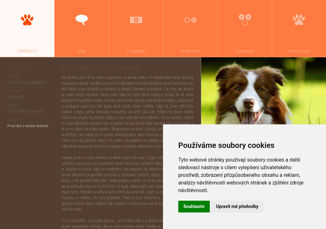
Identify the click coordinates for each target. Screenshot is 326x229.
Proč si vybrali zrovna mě (25, 111)
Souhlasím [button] (194, 206)
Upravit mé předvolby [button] (237, 206)
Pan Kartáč (15, 97)
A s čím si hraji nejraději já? (26, 82)
